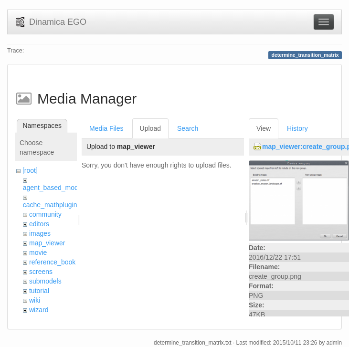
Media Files (106, 128)
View (263, 128)
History (297, 128)
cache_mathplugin (50, 205)
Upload (150, 128)
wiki (34, 300)
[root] (30, 170)
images (40, 233)
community (45, 214)
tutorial (39, 290)
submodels (45, 281)
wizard (38, 310)
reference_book (52, 262)
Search (187, 128)
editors (39, 224)
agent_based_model (53, 187)
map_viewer (47, 243)
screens (41, 271)
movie (38, 252)
